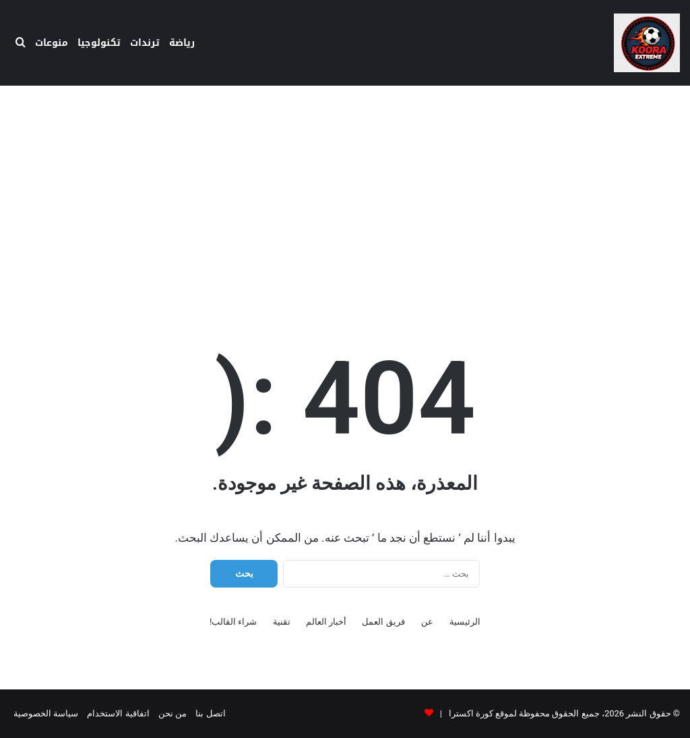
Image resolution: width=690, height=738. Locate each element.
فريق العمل (383, 622)
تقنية (281, 622)
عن (427, 622)
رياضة (182, 43)
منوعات (51, 43)
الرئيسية (464, 622)
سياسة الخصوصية (45, 713)
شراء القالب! (233, 622)
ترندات (145, 43)
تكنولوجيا (99, 43)
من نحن (172, 713)
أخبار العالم (326, 622)
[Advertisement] (345, 193)
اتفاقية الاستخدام (118, 713)
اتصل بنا (210, 713)
